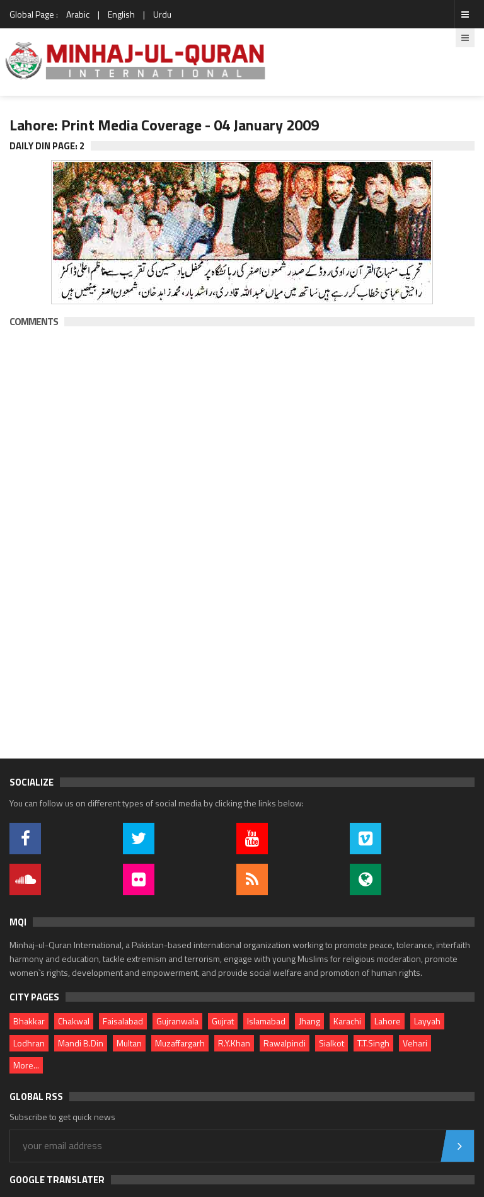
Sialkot (331, 1043)
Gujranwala (177, 1021)
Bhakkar (29, 1021)
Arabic (77, 14)
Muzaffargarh (180, 1043)
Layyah (427, 1021)
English (121, 14)
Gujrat (223, 1021)
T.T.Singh (373, 1043)
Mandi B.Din (80, 1043)
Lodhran (29, 1043)
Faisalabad (123, 1021)
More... (26, 1065)
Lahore (387, 1021)
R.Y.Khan (234, 1043)
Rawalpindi (284, 1043)
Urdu (162, 14)
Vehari (415, 1043)
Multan (129, 1043)
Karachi (347, 1021)
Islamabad (266, 1021)
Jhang (309, 1021)
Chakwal (73, 1021)
